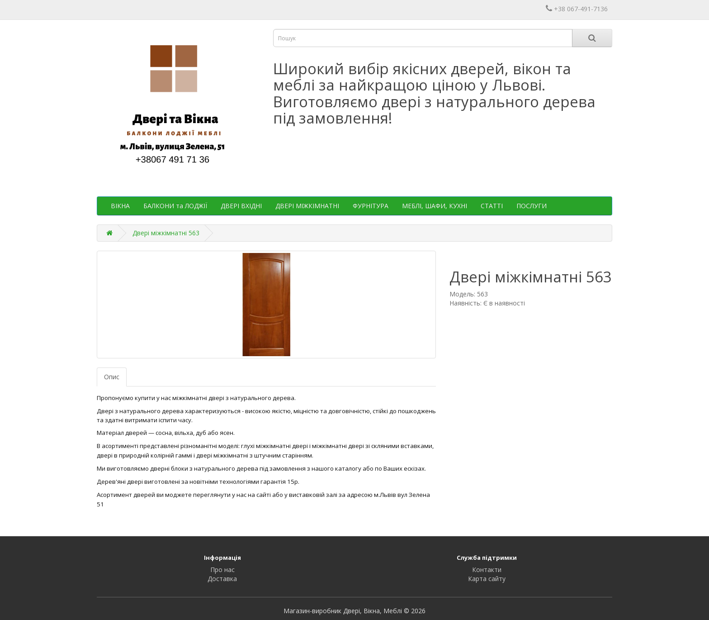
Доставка (222, 578)
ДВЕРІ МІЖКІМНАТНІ (307, 205)
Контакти (486, 569)
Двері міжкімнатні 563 (165, 233)
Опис (111, 376)
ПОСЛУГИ (531, 205)
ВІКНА (120, 205)
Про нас (222, 569)
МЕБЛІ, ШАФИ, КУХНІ (434, 205)
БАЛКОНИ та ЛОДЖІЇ (175, 205)
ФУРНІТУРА (370, 205)
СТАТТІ (492, 205)
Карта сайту (487, 578)
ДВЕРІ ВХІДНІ (241, 205)
